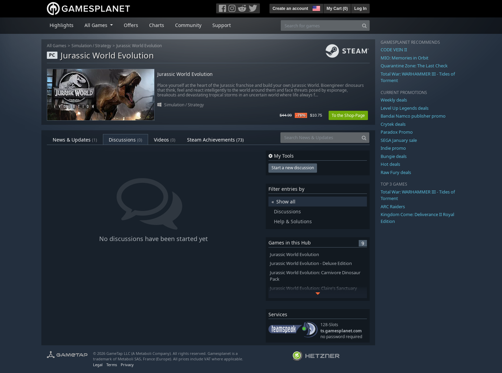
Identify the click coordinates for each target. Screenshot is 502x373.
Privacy (127, 364)
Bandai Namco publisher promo (413, 116)
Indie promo (393, 148)
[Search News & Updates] (319, 137)
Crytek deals (393, 124)
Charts (156, 25)
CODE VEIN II (394, 49)
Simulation (81, 45)
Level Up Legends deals (404, 108)
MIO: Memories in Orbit (404, 58)
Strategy (103, 45)
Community (188, 25)
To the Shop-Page (348, 115)
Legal (98, 364)
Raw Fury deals (396, 172)
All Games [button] (96, 25)
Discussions (125, 139)
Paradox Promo (397, 132)
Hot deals (390, 164)
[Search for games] (320, 25)
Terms (111, 364)
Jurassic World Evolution (139, 45)
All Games (56, 45)
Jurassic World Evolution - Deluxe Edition (311, 263)
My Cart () (337, 8)
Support (221, 25)
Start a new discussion (293, 168)
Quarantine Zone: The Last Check (414, 66)
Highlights (62, 25)
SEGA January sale (399, 140)
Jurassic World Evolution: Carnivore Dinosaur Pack (315, 276)
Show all (285, 201)
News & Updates (75, 139)
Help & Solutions (293, 221)
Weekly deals (394, 100)
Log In (360, 8)
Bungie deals (394, 156)
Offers (131, 25)
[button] (315, 7)
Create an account (290, 8)
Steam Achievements (215, 139)
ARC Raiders (393, 206)
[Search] (364, 25)
